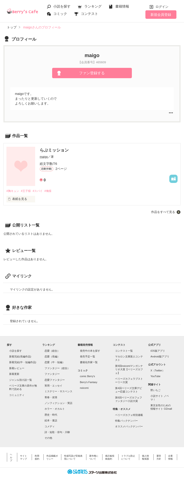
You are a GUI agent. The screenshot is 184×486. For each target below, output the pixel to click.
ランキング (93, 6)
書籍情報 (122, 6)
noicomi (84, 388)
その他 (48, 438)
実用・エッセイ (53, 385)
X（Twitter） (157, 370)
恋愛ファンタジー (55, 380)
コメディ (50, 426)
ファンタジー (52, 374)
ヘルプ (11, 457)
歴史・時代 (51, 415)
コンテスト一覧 (124, 351)
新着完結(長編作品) (20, 356)
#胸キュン (13, 191)
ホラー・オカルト (55, 409)
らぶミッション (54, 150)
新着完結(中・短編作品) (22, 362)
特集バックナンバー (126, 421)
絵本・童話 (51, 420)
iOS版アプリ (157, 351)
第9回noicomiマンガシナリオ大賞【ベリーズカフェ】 (129, 370)
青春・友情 (51, 397)
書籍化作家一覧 (89, 362)
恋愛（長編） (52, 356)
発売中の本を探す (90, 351)
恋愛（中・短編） (55, 362)
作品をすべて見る (163, 212)
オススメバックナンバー (129, 426)
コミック (60, 14)
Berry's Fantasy (88, 382)
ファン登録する (92, 73)
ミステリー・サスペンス (58, 391)
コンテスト (89, 14)
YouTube (155, 376)
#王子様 (27, 191)
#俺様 (52, 191)
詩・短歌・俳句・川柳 (57, 432)
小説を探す (62, 6)
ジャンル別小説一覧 (20, 380)
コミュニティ (16, 395)
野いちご (155, 390)
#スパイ (40, 191)
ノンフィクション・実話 (58, 403)
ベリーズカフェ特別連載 (129, 415)
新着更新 (14, 374)
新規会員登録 (160, 15)
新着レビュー (16, 368)
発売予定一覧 (87, 356)
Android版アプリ (159, 356)
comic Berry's (87, 376)
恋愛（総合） (52, 351)
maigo (44, 156)
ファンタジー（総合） (57, 368)
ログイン (162, 6)
